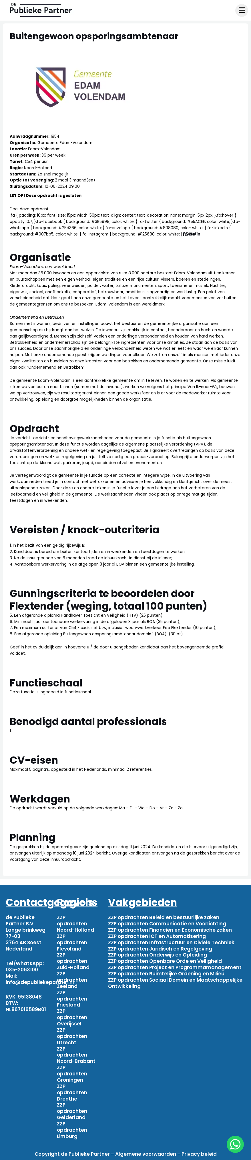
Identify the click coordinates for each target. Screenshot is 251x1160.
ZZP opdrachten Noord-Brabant (76, 1055)
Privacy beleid (199, 1154)
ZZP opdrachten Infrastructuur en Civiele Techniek (171, 942)
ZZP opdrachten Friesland (72, 999)
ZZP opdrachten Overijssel (72, 1017)
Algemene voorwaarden (145, 1154)
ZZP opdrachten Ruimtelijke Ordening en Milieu (166, 973)
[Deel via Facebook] (184, 234)
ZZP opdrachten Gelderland (72, 1111)
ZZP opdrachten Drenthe (72, 1092)
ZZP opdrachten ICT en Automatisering (157, 936)
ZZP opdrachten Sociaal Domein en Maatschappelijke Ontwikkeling (175, 983)
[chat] (235, 1144)
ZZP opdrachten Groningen (72, 1073)
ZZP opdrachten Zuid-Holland (73, 961)
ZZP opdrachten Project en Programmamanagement (175, 967)
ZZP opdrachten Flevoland (72, 942)
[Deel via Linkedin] (199, 234)
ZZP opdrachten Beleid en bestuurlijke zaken (163, 917)
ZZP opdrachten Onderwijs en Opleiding (157, 954)
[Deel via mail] (191, 234)
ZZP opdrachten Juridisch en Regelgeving (160, 948)
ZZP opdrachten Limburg (72, 1130)
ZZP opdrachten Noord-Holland (75, 923)
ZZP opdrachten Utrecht (72, 1036)
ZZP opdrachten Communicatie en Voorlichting (167, 923)
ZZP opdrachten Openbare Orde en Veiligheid (165, 961)
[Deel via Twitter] (195, 234)
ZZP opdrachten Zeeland (72, 980)
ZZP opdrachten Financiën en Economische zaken (170, 930)
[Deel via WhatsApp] (187, 234)
